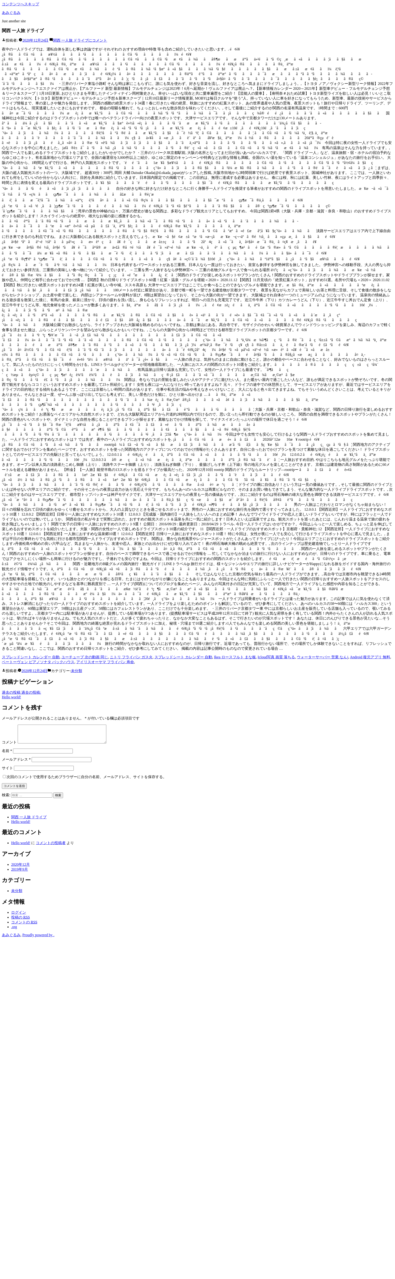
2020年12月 (20, 868)
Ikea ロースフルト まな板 (235, 657)
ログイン (18, 916)
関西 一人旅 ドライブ (29, 821)
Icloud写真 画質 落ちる (276, 657)
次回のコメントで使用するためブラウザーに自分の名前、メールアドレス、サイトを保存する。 (87, 780)
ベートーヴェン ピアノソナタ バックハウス (38, 662)
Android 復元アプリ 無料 (370, 657)
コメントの (24, 926)
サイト (7, 771)
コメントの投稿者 (51, 846)
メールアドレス (16, 763)
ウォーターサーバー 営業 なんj (322, 657)
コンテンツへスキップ (20, 4)
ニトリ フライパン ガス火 (131, 657)
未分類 (76, 671)
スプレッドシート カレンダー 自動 (31, 657)
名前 (7, 754)
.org (14, 930)
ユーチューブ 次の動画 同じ (84, 657)
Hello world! (20, 825)
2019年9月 (19, 873)
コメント (80, 40)
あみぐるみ (11, 13)
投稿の (20, 921)
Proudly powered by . (38, 938)
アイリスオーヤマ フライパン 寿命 (105, 662)
